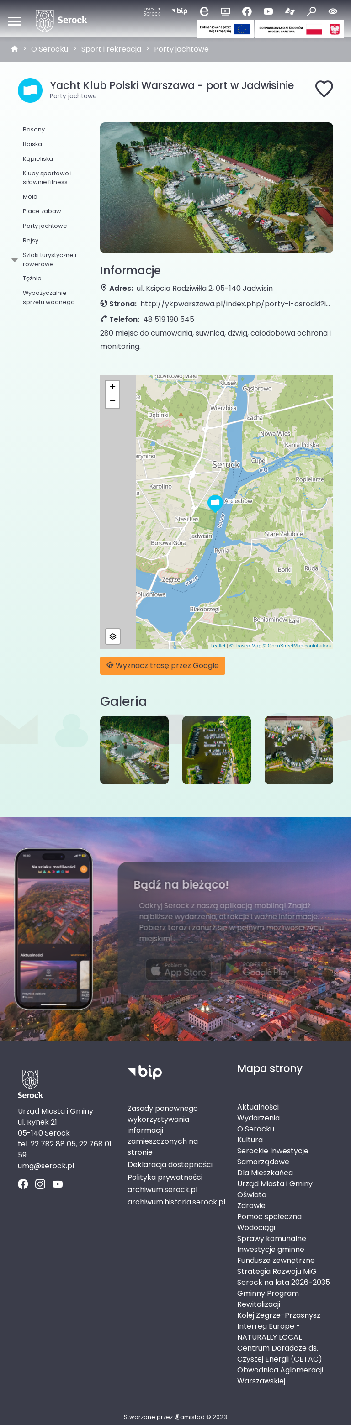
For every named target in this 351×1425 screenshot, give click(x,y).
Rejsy (30, 240)
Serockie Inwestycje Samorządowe (272, 1156)
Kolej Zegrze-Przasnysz (278, 1315)
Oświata (251, 1194)
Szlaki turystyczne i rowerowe (48, 259)
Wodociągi (256, 1227)
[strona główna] (14, 49)
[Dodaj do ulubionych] (324, 90)
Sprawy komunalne (271, 1238)
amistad (189, 1417)
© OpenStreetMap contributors (297, 645)
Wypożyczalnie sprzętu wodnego (49, 297)
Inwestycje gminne (270, 1249)
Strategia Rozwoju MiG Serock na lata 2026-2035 (283, 1277)
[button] (215, 504)
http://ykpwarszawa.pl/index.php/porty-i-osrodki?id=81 (236, 304)
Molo (30, 196)
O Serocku (49, 49)
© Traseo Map (245, 645)
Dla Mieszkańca (265, 1172)
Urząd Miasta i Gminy (275, 1183)
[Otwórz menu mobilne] (14, 21)
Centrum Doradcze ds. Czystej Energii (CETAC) (279, 1353)
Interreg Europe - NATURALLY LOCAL (269, 1331)
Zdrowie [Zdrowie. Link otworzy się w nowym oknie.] (251, 1205)
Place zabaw (42, 211)
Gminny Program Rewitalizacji (268, 1298)
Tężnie (32, 278)
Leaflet (217, 645)
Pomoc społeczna (269, 1216)
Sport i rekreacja (111, 49)
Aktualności (258, 1107)
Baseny (34, 129)
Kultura (250, 1140)
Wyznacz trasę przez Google (162, 665)
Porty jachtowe (181, 49)
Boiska (32, 144)
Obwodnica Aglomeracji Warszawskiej (280, 1375)
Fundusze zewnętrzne (276, 1260)
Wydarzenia (258, 1118)
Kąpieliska (38, 159)
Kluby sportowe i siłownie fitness (47, 177)
